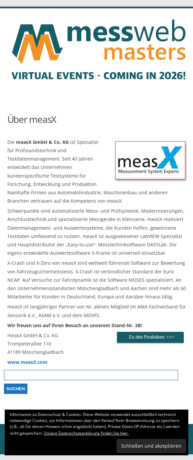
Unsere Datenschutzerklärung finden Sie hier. (86, 433)
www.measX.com (27, 362)
